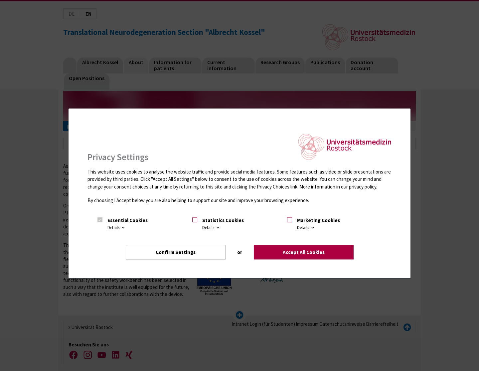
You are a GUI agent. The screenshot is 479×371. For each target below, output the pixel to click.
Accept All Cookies (304, 252)
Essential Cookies (127, 220)
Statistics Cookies (223, 220)
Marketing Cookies (318, 220)
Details (116, 227)
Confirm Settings (176, 252)
